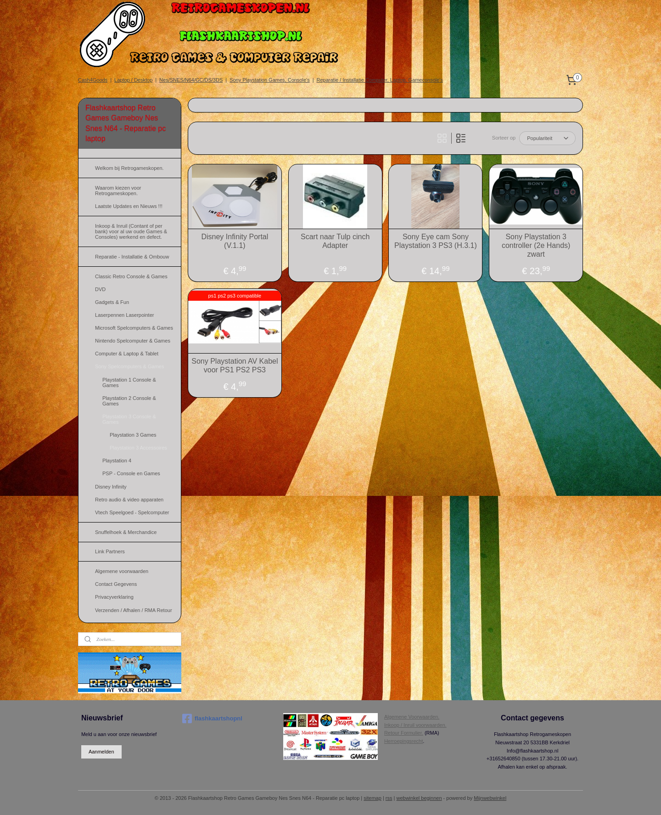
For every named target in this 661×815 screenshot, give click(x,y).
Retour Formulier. (403, 733)
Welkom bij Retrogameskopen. (129, 168)
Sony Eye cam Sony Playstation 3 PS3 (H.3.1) (435, 241)
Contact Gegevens (116, 584)
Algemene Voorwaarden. (411, 716)
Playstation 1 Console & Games (129, 382)
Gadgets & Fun (112, 302)
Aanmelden (101, 751)
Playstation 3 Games (133, 435)
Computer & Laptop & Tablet (126, 353)
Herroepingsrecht (403, 741)
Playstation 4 (116, 460)
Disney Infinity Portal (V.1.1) (234, 241)
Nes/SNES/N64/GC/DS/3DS (191, 80)
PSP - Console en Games (131, 473)
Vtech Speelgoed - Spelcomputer (132, 512)
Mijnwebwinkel (490, 798)
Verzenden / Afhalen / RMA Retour (133, 610)
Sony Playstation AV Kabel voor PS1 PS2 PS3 (234, 365)
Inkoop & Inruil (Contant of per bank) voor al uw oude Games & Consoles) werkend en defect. (131, 231)
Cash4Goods (92, 80)
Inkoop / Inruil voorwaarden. (415, 725)
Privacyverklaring (114, 597)
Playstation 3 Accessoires (138, 447)
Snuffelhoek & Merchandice (126, 532)
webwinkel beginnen (419, 798)
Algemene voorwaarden (121, 571)
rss (389, 798)
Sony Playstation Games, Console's (270, 80)
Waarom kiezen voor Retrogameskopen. (118, 190)
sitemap (372, 798)
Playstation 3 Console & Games (129, 419)
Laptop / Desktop (133, 80)
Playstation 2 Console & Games (129, 400)
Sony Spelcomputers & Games (129, 366)
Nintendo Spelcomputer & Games (132, 340)
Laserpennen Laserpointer (124, 315)
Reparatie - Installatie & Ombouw (132, 256)
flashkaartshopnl (212, 718)
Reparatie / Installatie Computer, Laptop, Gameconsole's (380, 80)
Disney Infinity (110, 486)
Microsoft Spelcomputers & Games (134, 328)
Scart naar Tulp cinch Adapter (335, 241)
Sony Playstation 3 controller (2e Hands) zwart (536, 245)
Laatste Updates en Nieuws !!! (128, 206)
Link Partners (110, 551)
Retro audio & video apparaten (129, 499)
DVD (100, 289)
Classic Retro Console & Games (131, 276)
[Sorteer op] (547, 138)
